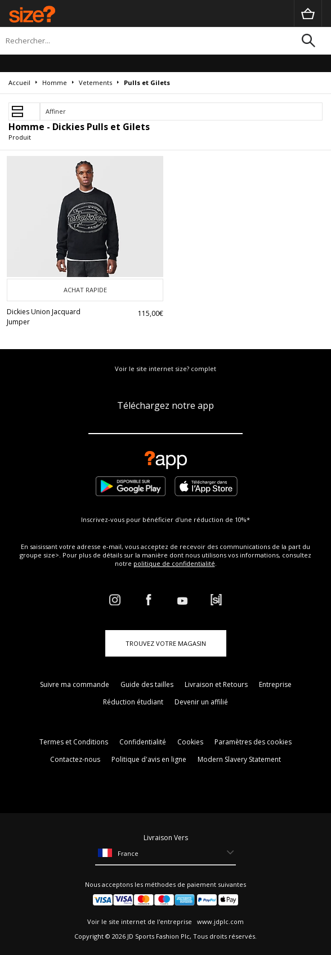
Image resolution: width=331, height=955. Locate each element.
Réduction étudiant (133, 702)
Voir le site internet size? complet (165, 368)
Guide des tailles (146, 684)
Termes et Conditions (73, 742)
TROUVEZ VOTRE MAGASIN (166, 643)
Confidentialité (142, 742)
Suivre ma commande (74, 684)
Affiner (56, 111)
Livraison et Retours (216, 684)
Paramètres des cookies (253, 742)
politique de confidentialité (174, 563)
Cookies (190, 742)
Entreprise (275, 684)
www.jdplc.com (219, 921)
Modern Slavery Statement (239, 759)
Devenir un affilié (201, 702)
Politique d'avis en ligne (148, 759)
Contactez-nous (75, 759)
